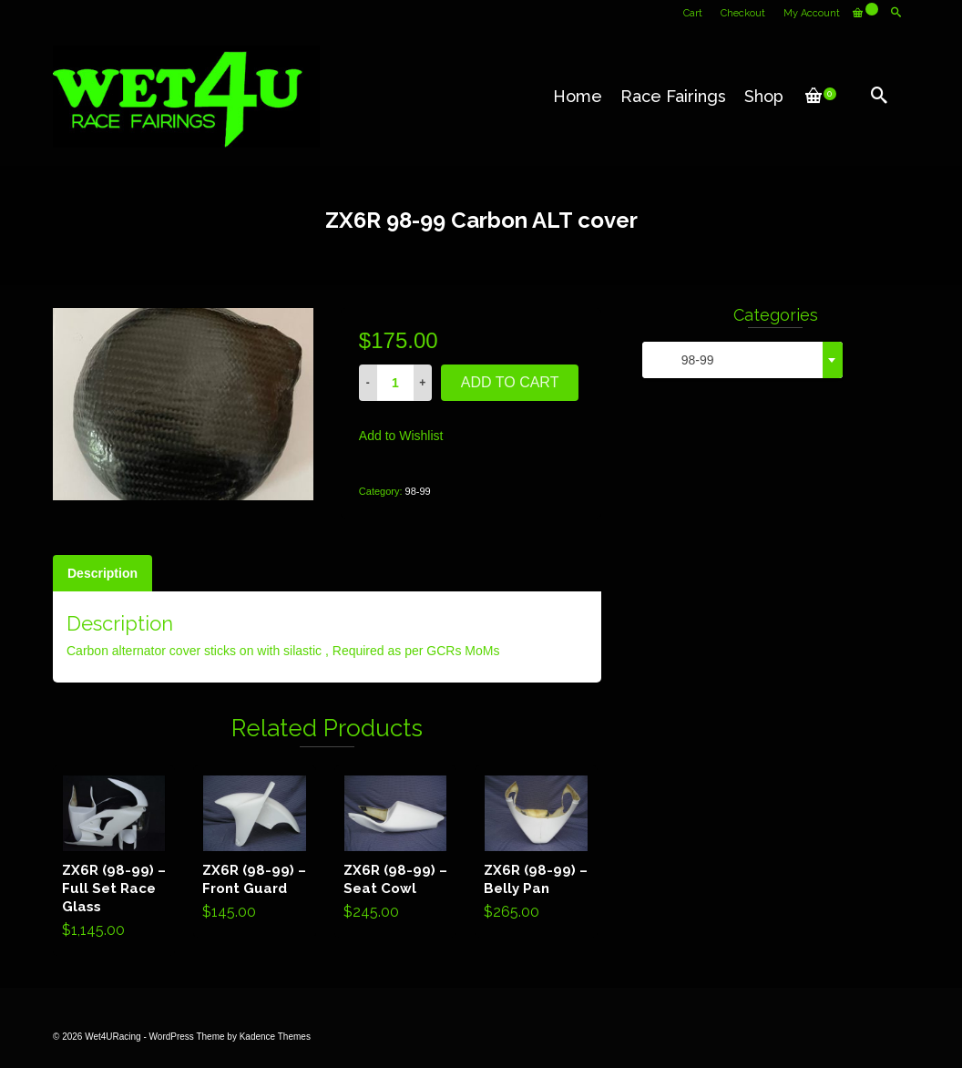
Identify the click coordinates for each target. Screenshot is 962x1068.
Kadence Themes (275, 1037)
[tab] (102, 573)
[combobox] (742, 360)
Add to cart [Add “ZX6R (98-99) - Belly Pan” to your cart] (536, 851)
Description (102, 573)
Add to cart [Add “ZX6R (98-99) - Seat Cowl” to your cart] (396, 851)
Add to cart (510, 382)
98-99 (418, 491)
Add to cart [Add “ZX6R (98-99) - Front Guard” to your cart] (255, 851)
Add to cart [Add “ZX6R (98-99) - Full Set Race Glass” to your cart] (114, 860)
